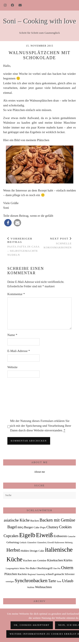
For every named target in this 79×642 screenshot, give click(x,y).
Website (12, 367)
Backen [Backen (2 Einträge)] (34, 520)
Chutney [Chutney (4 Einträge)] (52, 527)
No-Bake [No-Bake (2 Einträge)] (30, 568)
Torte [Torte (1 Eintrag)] (59, 581)
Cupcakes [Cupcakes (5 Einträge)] (11, 536)
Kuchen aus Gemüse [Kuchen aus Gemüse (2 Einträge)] (35, 560)
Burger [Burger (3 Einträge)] (28, 527)
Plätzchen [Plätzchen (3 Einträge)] (10, 574)
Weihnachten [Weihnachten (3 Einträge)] (43, 587)
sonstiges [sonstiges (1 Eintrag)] (10, 581)
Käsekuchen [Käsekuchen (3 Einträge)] (55, 560)
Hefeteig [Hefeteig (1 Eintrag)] (69, 542)
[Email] (20, 5)
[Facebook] (12, 5)
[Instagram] (5, 5)
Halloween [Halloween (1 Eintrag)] (59, 542)
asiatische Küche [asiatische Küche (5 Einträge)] (17, 520)
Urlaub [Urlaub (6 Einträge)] (67, 581)
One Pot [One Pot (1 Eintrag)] (56, 568)
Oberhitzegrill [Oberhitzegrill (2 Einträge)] (44, 568)
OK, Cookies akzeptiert (32, 625)
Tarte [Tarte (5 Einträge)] (52, 581)
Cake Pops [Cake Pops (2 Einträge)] (40, 527)
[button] (8, 222)
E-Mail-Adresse (18, 351)
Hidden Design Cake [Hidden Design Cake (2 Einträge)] (32, 550)
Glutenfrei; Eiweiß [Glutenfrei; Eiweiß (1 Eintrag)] (45, 542)
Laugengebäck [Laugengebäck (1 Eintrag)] (12, 568)
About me (39, 471)
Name (12, 335)
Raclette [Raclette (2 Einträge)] (22, 574)
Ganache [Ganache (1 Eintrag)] (71, 536)
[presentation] (24, 398)
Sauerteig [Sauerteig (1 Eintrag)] (40, 574)
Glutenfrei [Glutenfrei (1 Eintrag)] (31, 542)
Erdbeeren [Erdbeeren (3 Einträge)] (60, 536)
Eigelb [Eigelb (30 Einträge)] (27, 535)
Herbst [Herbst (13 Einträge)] (13, 550)
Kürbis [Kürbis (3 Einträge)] (68, 560)
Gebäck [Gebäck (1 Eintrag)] (23, 542)
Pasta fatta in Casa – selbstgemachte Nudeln (23, 246)
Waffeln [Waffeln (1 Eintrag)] (30, 587)
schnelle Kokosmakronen (56, 243)
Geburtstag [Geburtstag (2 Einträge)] (12, 542)
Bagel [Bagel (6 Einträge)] (12, 527)
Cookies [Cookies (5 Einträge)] (65, 527)
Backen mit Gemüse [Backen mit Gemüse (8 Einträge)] (57, 520)
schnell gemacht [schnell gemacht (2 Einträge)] (55, 574)
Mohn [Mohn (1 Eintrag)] (22, 568)
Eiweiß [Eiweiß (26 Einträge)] (44, 535)
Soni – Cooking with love (39, 21)
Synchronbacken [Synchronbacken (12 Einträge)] (31, 580)
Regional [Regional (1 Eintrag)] (32, 574)
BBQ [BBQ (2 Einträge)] (20, 527)
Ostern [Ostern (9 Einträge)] (67, 567)
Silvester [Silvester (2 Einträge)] (70, 574)
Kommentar (16, 294)
